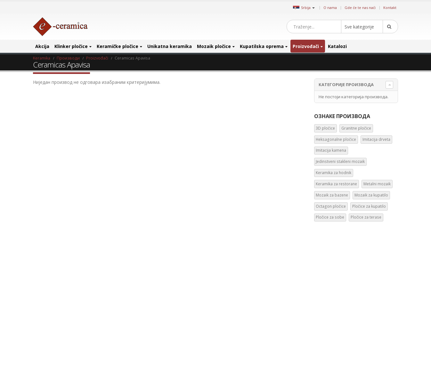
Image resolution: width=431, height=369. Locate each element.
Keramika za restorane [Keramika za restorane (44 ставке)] (336, 184)
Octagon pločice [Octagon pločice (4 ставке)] (331, 206)
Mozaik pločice (214, 46)
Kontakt (389, 7)
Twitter (236, 274)
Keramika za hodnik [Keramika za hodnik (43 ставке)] (333, 172)
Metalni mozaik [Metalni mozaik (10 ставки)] (377, 184)
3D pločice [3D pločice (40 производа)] (324, 271)
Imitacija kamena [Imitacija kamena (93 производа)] (330, 292)
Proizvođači (306, 46)
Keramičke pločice (117, 46)
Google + (280, 274)
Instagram (258, 274)
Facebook (226, 274)
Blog (41, 272)
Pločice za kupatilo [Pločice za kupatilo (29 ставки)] (369, 206)
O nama (330, 7)
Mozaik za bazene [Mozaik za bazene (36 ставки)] (332, 195)
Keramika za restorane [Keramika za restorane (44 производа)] (374, 312)
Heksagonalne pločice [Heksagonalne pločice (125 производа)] (334, 281)
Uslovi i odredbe (53, 311)
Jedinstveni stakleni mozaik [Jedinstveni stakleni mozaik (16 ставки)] (340, 161)
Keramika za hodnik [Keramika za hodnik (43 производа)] (333, 312)
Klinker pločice (71, 46)
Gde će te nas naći (360, 7)
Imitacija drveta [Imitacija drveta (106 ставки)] (376, 139)
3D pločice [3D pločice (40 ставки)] (325, 128)
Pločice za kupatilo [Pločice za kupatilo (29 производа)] (331, 342)
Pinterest (247, 274)
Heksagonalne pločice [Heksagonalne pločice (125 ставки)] (336, 139)
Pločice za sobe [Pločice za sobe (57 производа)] (366, 342)
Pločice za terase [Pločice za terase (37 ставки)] (366, 217)
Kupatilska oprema (262, 46)
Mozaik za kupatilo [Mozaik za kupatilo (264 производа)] (331, 332)
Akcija (42, 46)
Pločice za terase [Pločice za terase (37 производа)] (330, 352)
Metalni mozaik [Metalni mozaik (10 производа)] (329, 322)
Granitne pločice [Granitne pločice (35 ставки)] (356, 128)
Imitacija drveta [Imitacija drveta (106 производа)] (371, 281)
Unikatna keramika (169, 46)
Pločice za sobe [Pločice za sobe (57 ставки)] (330, 217)
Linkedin (269, 274)
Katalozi (337, 46)
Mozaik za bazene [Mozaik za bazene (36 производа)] (362, 322)
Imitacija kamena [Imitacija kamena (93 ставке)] (331, 150)
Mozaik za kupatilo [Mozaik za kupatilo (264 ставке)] (371, 195)
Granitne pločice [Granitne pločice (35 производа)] (353, 271)
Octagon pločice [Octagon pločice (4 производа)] (366, 332)
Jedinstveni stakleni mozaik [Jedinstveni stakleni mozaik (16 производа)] (338, 302)
